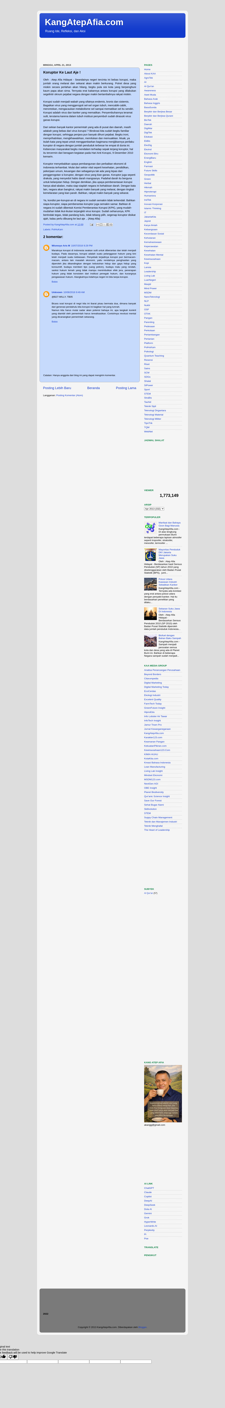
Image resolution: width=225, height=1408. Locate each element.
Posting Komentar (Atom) (69, 395)
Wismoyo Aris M (61, 245)
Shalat (147, 381)
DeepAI (148, 1200)
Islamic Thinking (152, 208)
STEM (147, 393)
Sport (147, 389)
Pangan (148, 318)
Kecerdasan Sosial (154, 233)
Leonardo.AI (150, 1226)
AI (145, 82)
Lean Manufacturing (154, 766)
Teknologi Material (153, 414)
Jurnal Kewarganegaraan (157, 729)
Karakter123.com (153, 737)
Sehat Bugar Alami (154, 804)
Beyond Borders (152, 674)
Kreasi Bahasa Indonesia (157, 762)
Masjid (147, 284)
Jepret (147, 221)
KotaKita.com (151, 758)
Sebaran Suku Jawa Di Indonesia (169, 610)
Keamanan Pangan (154, 741)
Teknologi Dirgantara (155, 410)
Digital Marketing (153, 682)
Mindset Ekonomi (153, 775)
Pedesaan (149, 326)
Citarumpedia (151, 678)
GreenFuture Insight (154, 708)
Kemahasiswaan (153, 242)
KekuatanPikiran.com (155, 746)
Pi (145, 1234)
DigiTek (148, 132)
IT (145, 212)
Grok (146, 1217)
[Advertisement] (104, 51)
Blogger (143, 1327)
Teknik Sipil (150, 406)
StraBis (148, 397)
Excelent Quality (152, 699)
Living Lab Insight (153, 771)
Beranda (93, 388)
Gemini (148, 1213)
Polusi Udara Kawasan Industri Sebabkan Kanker (168, 582)
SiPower (148, 385)
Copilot (148, 1196)
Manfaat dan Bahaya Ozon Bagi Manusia (170, 524)
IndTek (147, 200)
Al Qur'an (149, 86)
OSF (146, 309)
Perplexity (149, 1230)
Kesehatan (150, 250)
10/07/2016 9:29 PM (81, 245)
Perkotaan (149, 330)
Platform (148, 343)
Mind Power (150, 288)
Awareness (150, 90)
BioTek (147, 120)
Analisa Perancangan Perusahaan (162, 670)
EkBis (147, 141)
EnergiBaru (150, 158)
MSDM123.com (152, 779)
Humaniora (150, 195)
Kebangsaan (151, 229)
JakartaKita (150, 216)
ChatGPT (149, 1188)
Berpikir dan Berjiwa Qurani (158, 116)
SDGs (147, 377)
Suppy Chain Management (158, 817)
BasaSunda (150, 107)
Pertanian (149, 339)
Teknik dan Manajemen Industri (160, 821)
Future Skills (150, 170)
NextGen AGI (151, 783)
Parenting (149, 322)
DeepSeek (149, 1205)
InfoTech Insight (152, 720)
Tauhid (147, 402)
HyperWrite (150, 1222)
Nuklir (147, 305)
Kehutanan (150, 238)
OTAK (147, 313)
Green (147, 179)
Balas (55, 281)
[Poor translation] (12, 1357)
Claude (148, 1192)
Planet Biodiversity (154, 792)
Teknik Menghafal (153, 826)
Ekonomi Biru (151, 153)
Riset (147, 364)
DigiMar (148, 128)
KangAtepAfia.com (84, 22)
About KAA (150, 73)
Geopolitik (149, 174)
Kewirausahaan (152, 259)
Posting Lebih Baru (57, 388)
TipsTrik (148, 423)
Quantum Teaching (154, 355)
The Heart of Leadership (157, 830)
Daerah (148, 124)
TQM (146, 427)
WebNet (148, 431)
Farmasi (148, 166)
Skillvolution (150, 809)
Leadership (150, 271)
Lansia (147, 267)
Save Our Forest (153, 800)
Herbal (147, 183)
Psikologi (149, 351)
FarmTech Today (153, 703)
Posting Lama (126, 388)
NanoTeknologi (152, 296)
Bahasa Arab (151, 99)
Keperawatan (151, 246)
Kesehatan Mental (153, 254)
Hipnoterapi (150, 191)
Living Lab (149, 275)
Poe (146, 1238)
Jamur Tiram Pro (153, 724)
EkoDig (148, 145)
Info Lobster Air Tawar (155, 716)
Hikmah (148, 187)
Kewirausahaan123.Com (157, 750)
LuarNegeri (150, 280)
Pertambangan (152, 334)
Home (147, 69)
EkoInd (148, 149)
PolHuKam (57, 229)
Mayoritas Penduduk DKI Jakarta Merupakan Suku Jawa (169, 554)
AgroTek (148, 78)
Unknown (57, 292)
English (148, 162)
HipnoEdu (149, 712)
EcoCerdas (150, 691)
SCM (146, 372)
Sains (147, 368)
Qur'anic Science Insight (157, 796)
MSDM (147, 292)
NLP (146, 301)
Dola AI (148, 1209)
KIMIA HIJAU (151, 754)
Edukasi (148, 136)
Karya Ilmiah (150, 225)
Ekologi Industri (152, 695)
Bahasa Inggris (152, 103)
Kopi (146, 263)
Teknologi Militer (152, 419)
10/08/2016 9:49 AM (74, 292)
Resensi (148, 360)
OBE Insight (150, 788)
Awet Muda (150, 94)
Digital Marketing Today (156, 687)
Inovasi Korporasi (153, 204)
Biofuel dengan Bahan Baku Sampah (170, 637)
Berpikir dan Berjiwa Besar (158, 111)
